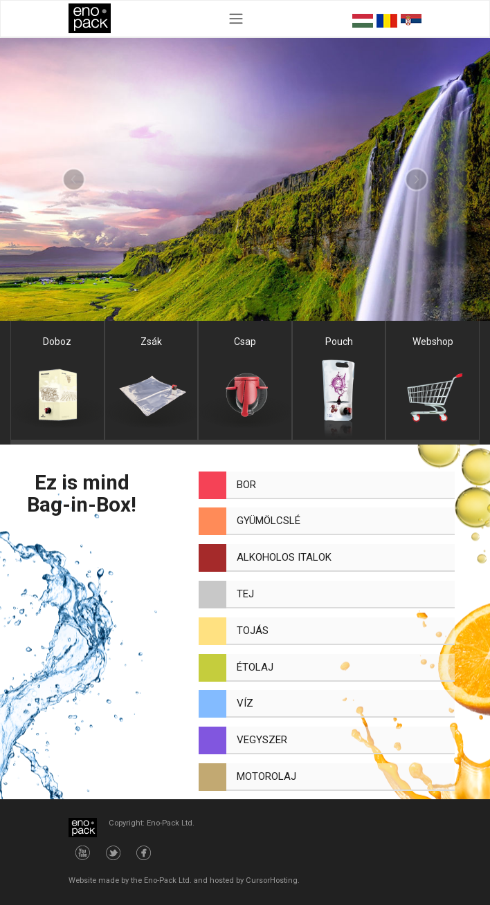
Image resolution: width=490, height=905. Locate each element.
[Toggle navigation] (236, 18)
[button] (73, 179)
